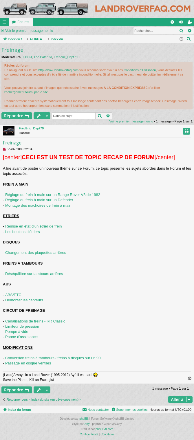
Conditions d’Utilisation (140, 70)
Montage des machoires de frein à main (38, 205)
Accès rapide (5, 23)
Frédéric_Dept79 (66, 57)
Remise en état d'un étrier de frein (33, 226)
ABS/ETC (13, 295)
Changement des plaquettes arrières (35, 252)
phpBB (83, 418)
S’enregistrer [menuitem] (191, 23)
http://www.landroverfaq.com (58, 70)
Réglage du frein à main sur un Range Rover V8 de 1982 (52, 194)
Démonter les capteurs (24, 300)
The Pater (40, 57)
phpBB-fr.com (104, 429)
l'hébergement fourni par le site (26, 92)
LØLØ (27, 57)
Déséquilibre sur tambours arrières (34, 274)
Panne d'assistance (21, 337)
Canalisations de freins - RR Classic (35, 321)
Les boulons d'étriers (22, 232)
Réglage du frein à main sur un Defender (39, 200)
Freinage (12, 50)
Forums (23, 22)
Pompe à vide (16, 331)
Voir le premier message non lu (29, 31)
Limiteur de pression (22, 326)
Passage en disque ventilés (28, 363)
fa (51, 57)
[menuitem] (172, 22)
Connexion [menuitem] (182, 23)
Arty (87, 424)
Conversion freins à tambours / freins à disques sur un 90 (53, 358)
